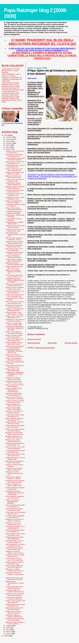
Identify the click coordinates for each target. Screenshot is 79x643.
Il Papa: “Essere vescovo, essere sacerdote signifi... (14, 332)
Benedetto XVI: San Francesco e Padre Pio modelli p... (15, 320)
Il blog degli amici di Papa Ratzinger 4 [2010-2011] (10, 94)
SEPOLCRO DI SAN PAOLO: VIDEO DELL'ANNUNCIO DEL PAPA (14, 328)
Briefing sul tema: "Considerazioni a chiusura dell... (14, 583)
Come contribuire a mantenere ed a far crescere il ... (14, 497)
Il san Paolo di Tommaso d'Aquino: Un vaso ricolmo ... (14, 574)
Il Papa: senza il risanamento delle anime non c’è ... (14, 316)
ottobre (8, 141)
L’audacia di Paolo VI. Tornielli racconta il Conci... (14, 555)
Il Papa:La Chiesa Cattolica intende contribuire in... (13, 469)
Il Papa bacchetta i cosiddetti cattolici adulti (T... (14, 223)
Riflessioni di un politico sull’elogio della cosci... (13, 440)
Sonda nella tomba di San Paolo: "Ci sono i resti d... (14, 382)
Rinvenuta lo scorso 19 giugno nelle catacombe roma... (14, 481)
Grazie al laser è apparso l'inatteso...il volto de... (13, 477)
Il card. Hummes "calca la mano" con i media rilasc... (14, 559)
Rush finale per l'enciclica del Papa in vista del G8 (14, 461)
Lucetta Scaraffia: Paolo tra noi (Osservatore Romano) (14, 159)
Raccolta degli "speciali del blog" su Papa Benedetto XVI (13, 90)
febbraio (9, 631)
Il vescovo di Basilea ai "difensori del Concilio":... (14, 256)
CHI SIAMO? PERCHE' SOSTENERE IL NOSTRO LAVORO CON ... (14, 492)
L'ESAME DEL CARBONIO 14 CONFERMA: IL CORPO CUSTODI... (14, 374)
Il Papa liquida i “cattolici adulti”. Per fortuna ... (15, 215)
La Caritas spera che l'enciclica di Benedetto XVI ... (15, 451)
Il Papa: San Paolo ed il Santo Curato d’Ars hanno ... (14, 619)
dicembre (9, 137)
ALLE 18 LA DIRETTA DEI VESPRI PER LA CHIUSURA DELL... (13, 390)
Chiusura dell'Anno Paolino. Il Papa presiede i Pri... (14, 419)
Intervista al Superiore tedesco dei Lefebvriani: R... (14, 530)
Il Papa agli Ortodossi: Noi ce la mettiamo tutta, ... (15, 458)
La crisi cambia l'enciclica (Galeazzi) (13, 219)
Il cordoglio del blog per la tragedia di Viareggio (13, 212)
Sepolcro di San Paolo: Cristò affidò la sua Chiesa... (14, 173)
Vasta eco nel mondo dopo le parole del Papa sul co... (14, 284)
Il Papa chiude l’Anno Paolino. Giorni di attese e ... (14, 385)
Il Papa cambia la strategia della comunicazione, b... (14, 260)
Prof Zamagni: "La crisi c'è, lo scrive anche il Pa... (14, 194)
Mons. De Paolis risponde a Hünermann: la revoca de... (14, 398)
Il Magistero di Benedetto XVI (12, 77)
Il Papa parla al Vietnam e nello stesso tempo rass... (15, 454)
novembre (9, 139)
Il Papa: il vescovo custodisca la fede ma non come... (14, 288)
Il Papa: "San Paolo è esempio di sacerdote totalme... (14, 430)
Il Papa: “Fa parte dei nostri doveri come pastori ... (13, 336)
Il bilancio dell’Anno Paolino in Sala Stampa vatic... (14, 562)
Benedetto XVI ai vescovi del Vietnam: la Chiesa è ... (14, 520)
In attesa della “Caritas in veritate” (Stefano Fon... (13, 183)
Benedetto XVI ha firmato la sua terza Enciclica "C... (13, 306)
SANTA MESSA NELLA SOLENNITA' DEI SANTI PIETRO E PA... (14, 351)
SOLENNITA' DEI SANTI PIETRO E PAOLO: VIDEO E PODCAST (14, 280)
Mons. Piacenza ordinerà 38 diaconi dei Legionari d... (14, 566)
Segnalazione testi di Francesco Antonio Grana (14, 263)
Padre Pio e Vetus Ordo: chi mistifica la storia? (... (14, 412)
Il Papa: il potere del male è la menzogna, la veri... (14, 366)
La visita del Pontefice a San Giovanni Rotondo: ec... (14, 587)
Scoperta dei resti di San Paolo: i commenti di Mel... (15, 226)
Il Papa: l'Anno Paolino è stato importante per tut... (14, 415)
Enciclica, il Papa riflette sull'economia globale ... (13, 408)
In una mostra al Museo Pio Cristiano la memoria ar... (14, 598)
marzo (8, 629)
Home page (52, 343)
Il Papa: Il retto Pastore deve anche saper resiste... (14, 339)
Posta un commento (34, 339)
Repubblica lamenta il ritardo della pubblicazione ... (14, 537)
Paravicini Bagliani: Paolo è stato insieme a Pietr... (13, 343)
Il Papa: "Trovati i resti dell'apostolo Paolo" (12, 369)
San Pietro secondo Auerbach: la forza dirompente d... (14, 346)
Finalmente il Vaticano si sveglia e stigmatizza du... (14, 615)
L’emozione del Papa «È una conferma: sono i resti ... (14, 253)
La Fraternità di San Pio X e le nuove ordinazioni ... (14, 291)
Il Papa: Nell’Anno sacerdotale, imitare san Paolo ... (15, 426)
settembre (9, 143)
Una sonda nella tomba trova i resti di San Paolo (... (14, 191)
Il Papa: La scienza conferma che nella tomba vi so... (14, 302)
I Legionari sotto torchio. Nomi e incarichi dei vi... (14, 151)
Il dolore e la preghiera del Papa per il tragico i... (13, 201)
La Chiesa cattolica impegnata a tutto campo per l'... (14, 516)
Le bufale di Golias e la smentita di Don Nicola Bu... (15, 591)
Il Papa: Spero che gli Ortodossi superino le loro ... (15, 513)
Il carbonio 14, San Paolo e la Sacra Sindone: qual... (14, 230)
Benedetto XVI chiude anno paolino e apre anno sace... (14, 433)
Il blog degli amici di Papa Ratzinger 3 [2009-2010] (10, 97)
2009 (6, 135)
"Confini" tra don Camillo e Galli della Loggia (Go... (15, 601)
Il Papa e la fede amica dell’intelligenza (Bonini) (13, 208)
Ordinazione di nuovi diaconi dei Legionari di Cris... (14, 155)
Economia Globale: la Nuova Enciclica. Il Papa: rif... (14, 541)
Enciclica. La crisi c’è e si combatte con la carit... (13, 523)
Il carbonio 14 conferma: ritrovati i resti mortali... (13, 378)
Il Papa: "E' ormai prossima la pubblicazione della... (14, 309)
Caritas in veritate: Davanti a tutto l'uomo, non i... (14, 267)
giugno (8, 149)
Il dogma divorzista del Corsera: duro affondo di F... (15, 605)
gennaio (9, 633)
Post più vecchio (71, 343)
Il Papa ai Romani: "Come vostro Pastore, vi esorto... (14, 313)
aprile (8, 628)
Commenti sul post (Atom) (45, 348)
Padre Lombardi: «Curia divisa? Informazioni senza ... (15, 534)
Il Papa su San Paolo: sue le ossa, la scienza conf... (14, 169)
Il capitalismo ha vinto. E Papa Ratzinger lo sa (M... (14, 198)
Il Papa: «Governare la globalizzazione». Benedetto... (12, 501)
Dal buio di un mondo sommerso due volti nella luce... (14, 473)
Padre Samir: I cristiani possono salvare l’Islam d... (14, 570)
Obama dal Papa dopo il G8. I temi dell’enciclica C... (14, 608)
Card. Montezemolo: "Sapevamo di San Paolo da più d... (15, 234)
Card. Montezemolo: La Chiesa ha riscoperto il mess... (15, 545)
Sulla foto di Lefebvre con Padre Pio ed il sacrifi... (13, 176)
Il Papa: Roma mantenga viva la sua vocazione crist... (14, 295)
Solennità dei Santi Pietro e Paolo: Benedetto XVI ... (13, 394)
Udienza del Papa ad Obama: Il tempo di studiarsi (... (15, 623)
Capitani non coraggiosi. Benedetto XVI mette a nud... (13, 271)
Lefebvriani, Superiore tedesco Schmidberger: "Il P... (14, 444)
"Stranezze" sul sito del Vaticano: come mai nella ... (14, 552)
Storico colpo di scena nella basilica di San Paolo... (13, 246)
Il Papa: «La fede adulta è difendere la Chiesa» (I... (14, 359)
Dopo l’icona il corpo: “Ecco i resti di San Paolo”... (14, 249)
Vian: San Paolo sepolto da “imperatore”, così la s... (13, 238)
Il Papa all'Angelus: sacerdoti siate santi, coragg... (14, 422)
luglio (8, 147)
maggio (8, 626)
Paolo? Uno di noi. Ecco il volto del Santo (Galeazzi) (15, 447)
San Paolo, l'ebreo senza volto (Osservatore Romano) (14, 594)
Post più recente (33, 343)
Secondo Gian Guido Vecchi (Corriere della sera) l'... (14, 548)
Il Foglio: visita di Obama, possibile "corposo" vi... (13, 612)
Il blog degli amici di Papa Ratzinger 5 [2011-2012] (10, 83)
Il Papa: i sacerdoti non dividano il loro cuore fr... (14, 405)
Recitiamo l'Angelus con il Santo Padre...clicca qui (13, 437)
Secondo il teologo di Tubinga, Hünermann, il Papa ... (14, 401)
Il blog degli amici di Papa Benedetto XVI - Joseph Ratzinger (10, 70)
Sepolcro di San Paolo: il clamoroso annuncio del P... (14, 355)
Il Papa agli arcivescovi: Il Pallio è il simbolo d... (15, 205)
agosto (8, 145)
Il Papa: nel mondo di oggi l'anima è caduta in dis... (13, 324)
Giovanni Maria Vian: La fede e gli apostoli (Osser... (15, 166)
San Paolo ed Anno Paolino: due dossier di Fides (14, 509)
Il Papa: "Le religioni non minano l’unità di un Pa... (14, 484)
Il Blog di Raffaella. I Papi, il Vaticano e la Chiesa (11, 75)
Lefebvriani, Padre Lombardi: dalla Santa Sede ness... (14, 242)
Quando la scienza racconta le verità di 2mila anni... (14, 187)
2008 (6, 636)
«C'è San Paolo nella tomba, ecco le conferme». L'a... (14, 276)
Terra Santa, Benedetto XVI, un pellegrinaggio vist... (15, 527)
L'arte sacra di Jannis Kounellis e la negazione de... (15, 505)
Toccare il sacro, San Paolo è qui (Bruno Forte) (14, 180)
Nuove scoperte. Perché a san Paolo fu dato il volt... (14, 162)
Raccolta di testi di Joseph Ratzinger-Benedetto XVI (11, 87)
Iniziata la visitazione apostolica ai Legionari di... (15, 488)
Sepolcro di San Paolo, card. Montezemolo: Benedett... (14, 578)
